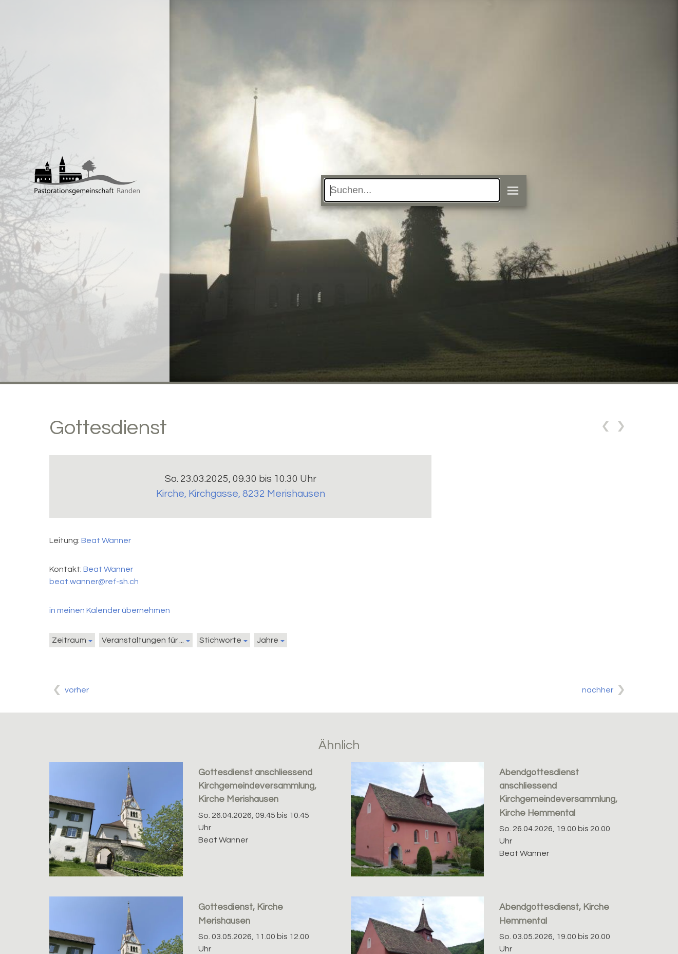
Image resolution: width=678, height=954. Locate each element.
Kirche (240, 494)
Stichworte (220, 640)
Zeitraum (69, 640)
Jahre (267, 640)
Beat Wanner (106, 540)
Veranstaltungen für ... (143, 640)
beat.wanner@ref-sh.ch (94, 581)
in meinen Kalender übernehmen (109, 610)
